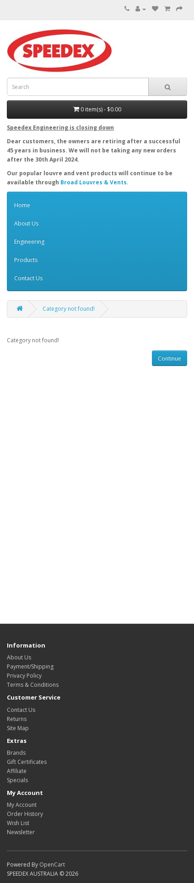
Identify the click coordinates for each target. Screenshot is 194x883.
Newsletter (21, 832)
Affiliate (17, 771)
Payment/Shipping (30, 666)
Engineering (29, 242)
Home (22, 205)
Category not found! (69, 309)
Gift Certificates (27, 762)
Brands (16, 753)
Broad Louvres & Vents (93, 182)
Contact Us (28, 278)
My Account (22, 805)
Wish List (18, 823)
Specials (17, 780)
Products (26, 260)
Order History (25, 814)
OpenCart (52, 864)
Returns (17, 719)
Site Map (18, 728)
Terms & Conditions (33, 685)
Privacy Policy (24, 675)
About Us (26, 223)
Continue (169, 358)
